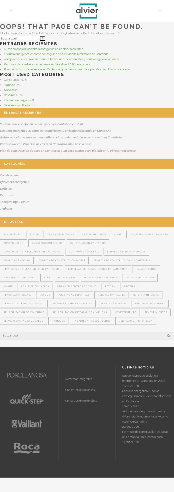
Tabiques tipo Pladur (17, 105)
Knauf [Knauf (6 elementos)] (8, 286)
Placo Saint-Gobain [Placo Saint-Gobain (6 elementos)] (17, 295)
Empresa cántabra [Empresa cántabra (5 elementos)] (17, 260)
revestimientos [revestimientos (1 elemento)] (156, 312)
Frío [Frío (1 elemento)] (47, 277)
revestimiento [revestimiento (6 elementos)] (125, 312)
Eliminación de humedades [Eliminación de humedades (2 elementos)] (126, 251)
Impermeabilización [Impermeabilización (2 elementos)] (140, 277)
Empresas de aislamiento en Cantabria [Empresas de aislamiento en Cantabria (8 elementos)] (32, 269)
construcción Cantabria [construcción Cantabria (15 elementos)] (88, 243)
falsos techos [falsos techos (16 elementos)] (146, 269)
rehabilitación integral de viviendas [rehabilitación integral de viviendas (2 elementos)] (80, 312)
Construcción (12, 79)
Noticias (9, 90)
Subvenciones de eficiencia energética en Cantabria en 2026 (44, 49)
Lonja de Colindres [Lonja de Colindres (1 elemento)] (35, 286)
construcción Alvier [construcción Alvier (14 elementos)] (47, 243)
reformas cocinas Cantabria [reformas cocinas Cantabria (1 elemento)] (71, 303)
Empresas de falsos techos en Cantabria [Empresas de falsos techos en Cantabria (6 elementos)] (97, 269)
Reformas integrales (78, 379)
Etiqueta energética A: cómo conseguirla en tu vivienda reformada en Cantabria (56, 54)
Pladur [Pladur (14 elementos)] (45, 295)
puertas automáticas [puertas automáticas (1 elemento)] (74, 295)
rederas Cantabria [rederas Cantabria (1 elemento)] (111, 295)
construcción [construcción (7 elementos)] (14, 243)
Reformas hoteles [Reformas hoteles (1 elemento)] (113, 303)
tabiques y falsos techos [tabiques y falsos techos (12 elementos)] (91, 321)
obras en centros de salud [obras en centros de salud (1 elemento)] (77, 286)
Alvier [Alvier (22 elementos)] (34, 234)
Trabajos (9, 85)
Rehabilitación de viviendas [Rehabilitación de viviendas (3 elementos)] (24, 312)
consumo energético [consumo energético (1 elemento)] (84, 251)
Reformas (10, 95)
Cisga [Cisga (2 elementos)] (118, 234)
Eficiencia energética (17, 100)
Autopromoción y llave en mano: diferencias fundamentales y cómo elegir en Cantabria (61, 59)
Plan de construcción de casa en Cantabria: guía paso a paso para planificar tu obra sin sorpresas (67, 69)
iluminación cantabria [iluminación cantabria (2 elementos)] (100, 277)
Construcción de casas (80, 390)
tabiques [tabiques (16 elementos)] (58, 321)
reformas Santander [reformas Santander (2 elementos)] (150, 303)
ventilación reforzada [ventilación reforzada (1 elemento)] (135, 321)
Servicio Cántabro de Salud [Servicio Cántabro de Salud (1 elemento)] (24, 321)
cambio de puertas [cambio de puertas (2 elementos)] (60, 234)
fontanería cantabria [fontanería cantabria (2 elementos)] (20, 277)
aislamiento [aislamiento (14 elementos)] (12, 234)
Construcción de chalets (81, 400)
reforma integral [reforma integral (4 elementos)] (146, 295)
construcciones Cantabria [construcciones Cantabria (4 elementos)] (149, 234)
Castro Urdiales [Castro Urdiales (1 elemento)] (94, 234)
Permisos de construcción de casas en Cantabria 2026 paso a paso (47, 64)
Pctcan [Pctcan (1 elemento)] (110, 286)
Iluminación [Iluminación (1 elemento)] (67, 277)
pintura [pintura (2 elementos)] (129, 286)
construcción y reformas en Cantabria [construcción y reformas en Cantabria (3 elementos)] (32, 251)
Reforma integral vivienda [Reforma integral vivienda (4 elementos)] (23, 303)
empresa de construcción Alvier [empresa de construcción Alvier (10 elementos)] (61, 260)
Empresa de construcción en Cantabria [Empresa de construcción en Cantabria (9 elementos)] (122, 260)
